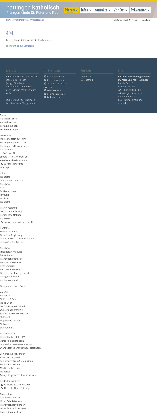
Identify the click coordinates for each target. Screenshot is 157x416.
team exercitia (54, 90)
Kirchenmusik (7, 265)
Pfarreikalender (8, 122)
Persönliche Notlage (10, 214)
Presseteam (6, 255)
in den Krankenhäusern (12, 242)
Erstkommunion (8, 191)
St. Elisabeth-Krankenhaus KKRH (17, 344)
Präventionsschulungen (12, 404)
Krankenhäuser (8, 333)
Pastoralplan (6, 149)
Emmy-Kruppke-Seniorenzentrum (18, 375)
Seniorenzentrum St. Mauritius (16, 360)
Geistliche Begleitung (11, 211)
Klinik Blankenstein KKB (12, 337)
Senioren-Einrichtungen (12, 353)
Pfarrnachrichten (9, 118)
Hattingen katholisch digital (14, 142)
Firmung (4, 194)
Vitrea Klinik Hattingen (12, 340)
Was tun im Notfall (10, 397)
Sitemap (4, 167)
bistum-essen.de (55, 76)
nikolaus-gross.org (56, 93)
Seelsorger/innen (9, 231)
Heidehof (5, 371)
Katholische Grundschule (17, 384)
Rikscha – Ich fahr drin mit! (14, 160)
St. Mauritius (6, 324)
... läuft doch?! (7, 153)
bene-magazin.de (55, 80)
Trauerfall (5, 176)
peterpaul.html (33, 9)
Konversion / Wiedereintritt (18, 222)
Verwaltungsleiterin (10, 262)
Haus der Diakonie (10, 364)
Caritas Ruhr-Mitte (13, 163)
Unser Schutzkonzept (11, 401)
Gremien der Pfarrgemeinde (15, 273)
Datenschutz (87, 79)
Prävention (6, 394)
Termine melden (9, 125)
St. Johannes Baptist (10, 320)
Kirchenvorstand (9, 280)
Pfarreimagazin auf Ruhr (13, 138)
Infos (2, 173)
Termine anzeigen (9, 129)
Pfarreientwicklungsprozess (14, 145)
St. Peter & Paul (8, 299)
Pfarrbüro (5, 183)
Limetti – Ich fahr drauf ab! (14, 156)
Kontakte (5, 227)
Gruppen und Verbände (12, 286)
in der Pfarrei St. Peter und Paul (17, 238)
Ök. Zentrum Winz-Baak (12, 306)
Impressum (86, 76)
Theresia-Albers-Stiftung (17, 388)
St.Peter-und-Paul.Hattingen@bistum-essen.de (130, 100)
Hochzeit (4, 198)
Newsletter (6, 135)
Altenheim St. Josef (10, 357)
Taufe (3, 187)
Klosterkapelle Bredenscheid (15, 313)
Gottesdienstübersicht (12, 180)
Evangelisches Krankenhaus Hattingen (20, 347)
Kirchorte (5, 295)
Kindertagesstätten (10, 380)
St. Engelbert (6, 327)
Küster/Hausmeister (10, 269)
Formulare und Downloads (14, 408)
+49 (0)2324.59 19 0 (131, 89)
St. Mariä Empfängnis (11, 309)
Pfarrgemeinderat (9, 276)
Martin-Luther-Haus (10, 367)
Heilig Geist (6, 302)
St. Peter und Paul (120, 20)
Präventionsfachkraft (11, 258)
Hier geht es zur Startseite (20, 45)
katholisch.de (53, 97)
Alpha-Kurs (6, 218)
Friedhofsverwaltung (11, 251)
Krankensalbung (8, 207)
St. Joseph (5, 316)
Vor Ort (4, 291)
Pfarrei (135, 20)
